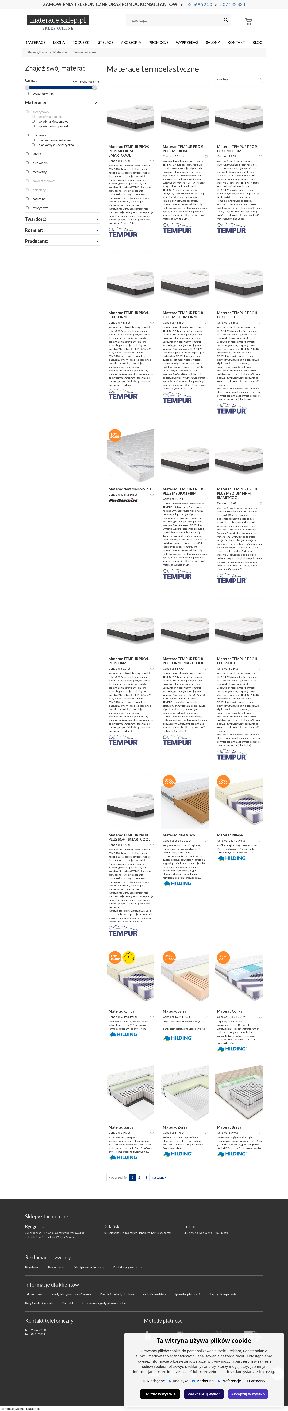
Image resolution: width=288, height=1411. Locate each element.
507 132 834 (232, 4)
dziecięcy (39, 190)
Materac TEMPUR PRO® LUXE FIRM (129, 315)
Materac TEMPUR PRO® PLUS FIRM (129, 661)
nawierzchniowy (44, 181)
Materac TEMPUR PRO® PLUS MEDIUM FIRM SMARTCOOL (237, 493)
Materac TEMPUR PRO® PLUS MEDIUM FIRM (183, 491)
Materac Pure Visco (179, 835)
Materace (35, 42)
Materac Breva (229, 1127)
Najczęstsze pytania (222, 1294)
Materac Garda (121, 1127)
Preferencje (229, 1380)
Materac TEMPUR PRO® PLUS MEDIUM (183, 149)
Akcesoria (131, 42)
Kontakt (236, 42)
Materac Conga (230, 1011)
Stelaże (105, 42)
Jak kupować (34, 1294)
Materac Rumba (230, 835)
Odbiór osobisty (154, 1294)
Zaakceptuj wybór (204, 1394)
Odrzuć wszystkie (160, 1394)
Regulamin (32, 1267)
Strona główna (37, 52)
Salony (213, 42)
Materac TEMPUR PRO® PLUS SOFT (237, 661)
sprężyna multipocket (53, 126)
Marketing (203, 1380)
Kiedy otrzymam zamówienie (71, 1294)
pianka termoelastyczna (55, 140)
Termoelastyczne (84, 52)
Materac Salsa (174, 1011)
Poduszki (81, 42)
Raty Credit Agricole (39, 1303)
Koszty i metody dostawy (117, 1294)
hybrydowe (40, 208)
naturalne (39, 199)
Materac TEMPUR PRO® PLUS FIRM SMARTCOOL (183, 661)
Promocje (158, 42)
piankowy (39, 135)
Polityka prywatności (127, 1267)
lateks (37, 154)
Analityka (178, 1380)
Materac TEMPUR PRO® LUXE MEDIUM (237, 149)
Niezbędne (154, 1380)
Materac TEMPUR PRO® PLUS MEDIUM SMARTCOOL (129, 151)
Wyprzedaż (187, 42)
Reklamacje (56, 1267)
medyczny (40, 172)
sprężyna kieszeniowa (53, 121)
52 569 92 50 (199, 4)
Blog (257, 42)
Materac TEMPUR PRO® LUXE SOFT (237, 315)
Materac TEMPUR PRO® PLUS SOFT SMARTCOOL (129, 837)
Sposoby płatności (187, 1294)
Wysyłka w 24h (43, 93)
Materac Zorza (175, 1127)
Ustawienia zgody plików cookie (104, 1303)
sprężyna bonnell (50, 116)
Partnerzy (255, 1380)
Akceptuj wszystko (248, 1394)
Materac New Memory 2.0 (130, 489)
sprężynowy (41, 112)
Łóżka (59, 42)
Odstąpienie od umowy (88, 1267)
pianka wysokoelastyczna (56, 145)
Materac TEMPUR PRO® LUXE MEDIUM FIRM (183, 315)
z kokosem (40, 163)
